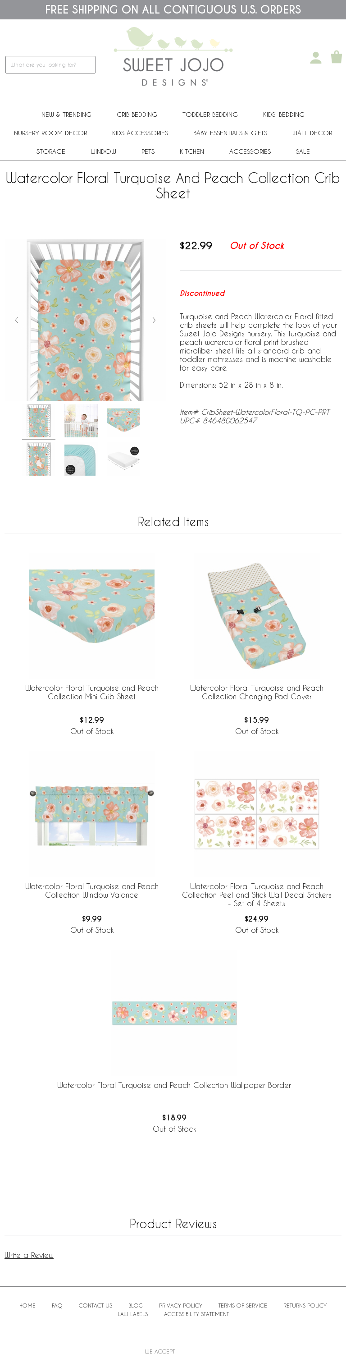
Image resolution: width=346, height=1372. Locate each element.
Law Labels (133, 1314)
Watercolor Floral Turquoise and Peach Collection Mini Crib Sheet (92, 692)
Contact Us (95, 1305)
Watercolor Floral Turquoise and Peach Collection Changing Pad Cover (256, 692)
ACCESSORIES (250, 151)
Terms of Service (243, 1305)
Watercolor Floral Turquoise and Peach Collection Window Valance (92, 890)
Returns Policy (305, 1305)
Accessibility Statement (196, 1314)
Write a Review (29, 1255)
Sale (303, 151)
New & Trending (66, 114)
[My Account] (315, 57)
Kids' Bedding (284, 114)
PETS (148, 151)
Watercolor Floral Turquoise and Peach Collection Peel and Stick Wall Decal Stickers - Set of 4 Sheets (257, 895)
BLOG (135, 1305)
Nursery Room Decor (50, 133)
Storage (50, 151)
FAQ (57, 1305)
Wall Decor (312, 133)
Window (103, 151)
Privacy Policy (180, 1305)
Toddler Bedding (210, 114)
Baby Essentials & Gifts (230, 133)
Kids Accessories (140, 133)
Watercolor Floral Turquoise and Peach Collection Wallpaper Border (174, 1085)
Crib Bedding (137, 114)
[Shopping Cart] (336, 57)
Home (27, 1305)
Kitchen (192, 151)
